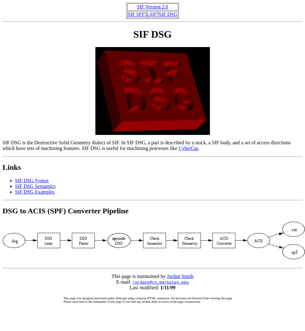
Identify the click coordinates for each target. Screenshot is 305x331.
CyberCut (188, 148)
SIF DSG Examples (35, 192)
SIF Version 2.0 (152, 6)
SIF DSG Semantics (35, 186)
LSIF (152, 14)
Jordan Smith (180, 276)
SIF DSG (168, 14)
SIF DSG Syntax (32, 180)
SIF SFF (136, 14)
